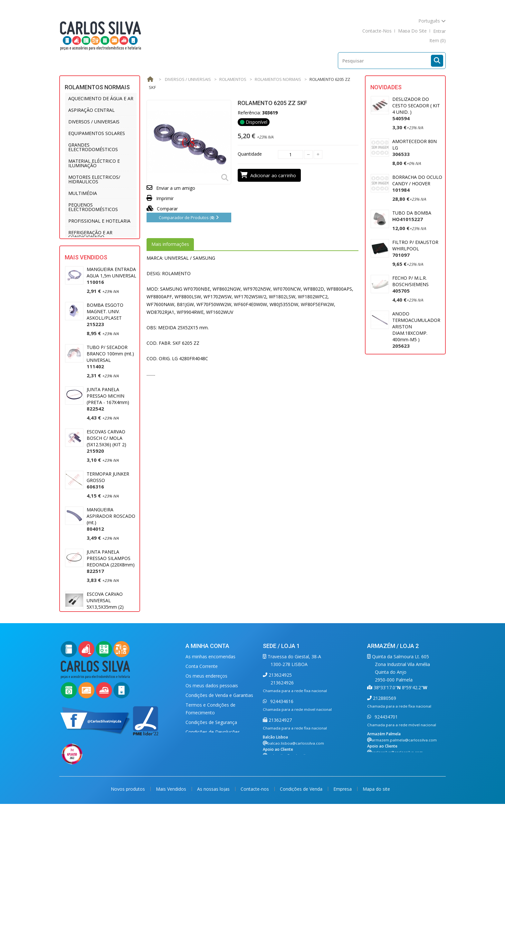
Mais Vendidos (86, 290)
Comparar (162, 209)
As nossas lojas (214, 910)
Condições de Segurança (211, 833)
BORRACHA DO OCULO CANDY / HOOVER (417, 183)
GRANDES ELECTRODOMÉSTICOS (93, 147)
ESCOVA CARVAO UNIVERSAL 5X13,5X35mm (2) (105, 636)
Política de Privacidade (209, 853)
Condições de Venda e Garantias (219, 806)
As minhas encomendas (210, 768)
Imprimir (165, 198)
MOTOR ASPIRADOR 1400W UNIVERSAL (414, 375)
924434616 (281, 812)
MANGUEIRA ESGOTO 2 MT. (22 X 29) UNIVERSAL (110, 678)
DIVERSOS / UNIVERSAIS (93, 122)
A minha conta (207, 757)
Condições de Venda (302, 910)
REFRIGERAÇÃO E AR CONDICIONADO (90, 234)
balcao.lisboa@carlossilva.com (295, 854)
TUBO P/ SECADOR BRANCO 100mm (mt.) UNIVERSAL (110, 389)
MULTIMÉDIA (82, 193)
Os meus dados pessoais (212, 797)
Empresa (343, 910)
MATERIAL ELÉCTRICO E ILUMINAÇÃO (94, 163)
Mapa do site (376, 910)
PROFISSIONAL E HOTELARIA (99, 221)
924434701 (385, 828)
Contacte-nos (255, 910)
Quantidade (250, 154)
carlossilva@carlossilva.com (293, 866)
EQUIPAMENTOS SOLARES (96, 133)
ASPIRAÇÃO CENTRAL (91, 110)
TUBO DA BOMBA (411, 216)
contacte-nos (377, 31)
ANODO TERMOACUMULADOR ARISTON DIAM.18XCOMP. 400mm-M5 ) (416, 330)
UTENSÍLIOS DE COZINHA (95, 249)
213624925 (279, 786)
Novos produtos (128, 910)
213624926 (282, 794)
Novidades (386, 87)
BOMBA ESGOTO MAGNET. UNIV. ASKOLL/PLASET (105, 347)
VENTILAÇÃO (82, 260)
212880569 (384, 809)
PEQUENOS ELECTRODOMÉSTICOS (93, 207)
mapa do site (412, 31)
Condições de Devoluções (213, 843)
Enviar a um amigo (175, 188)
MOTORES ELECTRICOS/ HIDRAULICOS (94, 179)
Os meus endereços (206, 787)
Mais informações (170, 244)
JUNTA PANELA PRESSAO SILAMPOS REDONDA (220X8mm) (111, 594)
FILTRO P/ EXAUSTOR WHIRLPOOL (415, 248)
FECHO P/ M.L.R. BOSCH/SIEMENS (410, 284)
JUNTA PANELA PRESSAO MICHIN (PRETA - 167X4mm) (108, 432)
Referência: (249, 113)
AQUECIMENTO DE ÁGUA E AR (100, 98)
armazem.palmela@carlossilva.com (404, 851)
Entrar (439, 31)
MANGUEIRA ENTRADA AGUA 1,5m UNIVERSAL (111, 308)
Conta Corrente (202, 777)
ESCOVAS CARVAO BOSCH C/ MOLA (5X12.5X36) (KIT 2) (106, 474)
